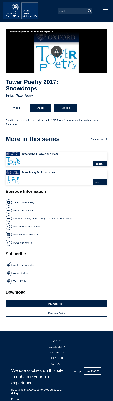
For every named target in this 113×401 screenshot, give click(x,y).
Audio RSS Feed (21, 273)
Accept (78, 371)
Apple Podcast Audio (23, 265)
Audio (40, 108)
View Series (97, 139)
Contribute (56, 352)
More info (15, 399)
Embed (66, 108)
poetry (28, 218)
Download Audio (56, 313)
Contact (56, 364)
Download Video (56, 304)
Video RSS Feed (21, 281)
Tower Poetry (24, 96)
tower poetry (39, 218)
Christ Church (33, 226)
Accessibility (56, 347)
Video (16, 108)
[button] (56, 51)
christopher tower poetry (59, 218)
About (56, 341)
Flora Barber (28, 210)
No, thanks (92, 371)
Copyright (56, 358)
